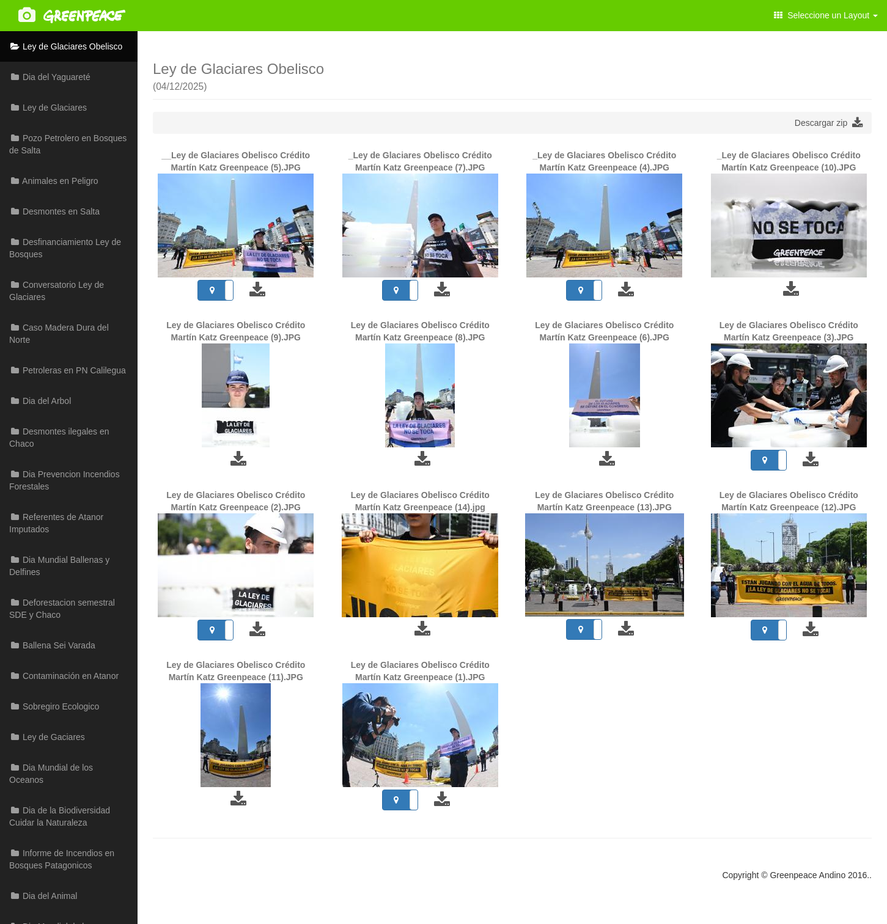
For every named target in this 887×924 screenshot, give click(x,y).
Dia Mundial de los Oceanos (51, 774)
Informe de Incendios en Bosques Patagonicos (61, 859)
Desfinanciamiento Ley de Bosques (65, 248)
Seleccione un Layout (826, 15)
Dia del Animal (43, 896)
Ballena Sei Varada (52, 645)
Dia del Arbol (40, 401)
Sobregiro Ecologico (54, 706)
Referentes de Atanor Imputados (56, 523)
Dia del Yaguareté (49, 77)
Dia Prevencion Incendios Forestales (64, 480)
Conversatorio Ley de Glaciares (56, 291)
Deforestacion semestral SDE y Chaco (62, 609)
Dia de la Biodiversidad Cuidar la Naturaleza (59, 816)
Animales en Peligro (53, 181)
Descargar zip (829, 123)
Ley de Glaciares (48, 107)
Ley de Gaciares (47, 737)
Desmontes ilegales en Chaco (59, 438)
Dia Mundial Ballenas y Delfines (59, 566)
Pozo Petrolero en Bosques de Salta (68, 144)
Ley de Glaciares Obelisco (65, 46)
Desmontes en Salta (54, 211)
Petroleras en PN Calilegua (67, 370)
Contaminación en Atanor (64, 676)
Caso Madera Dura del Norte (59, 334)
